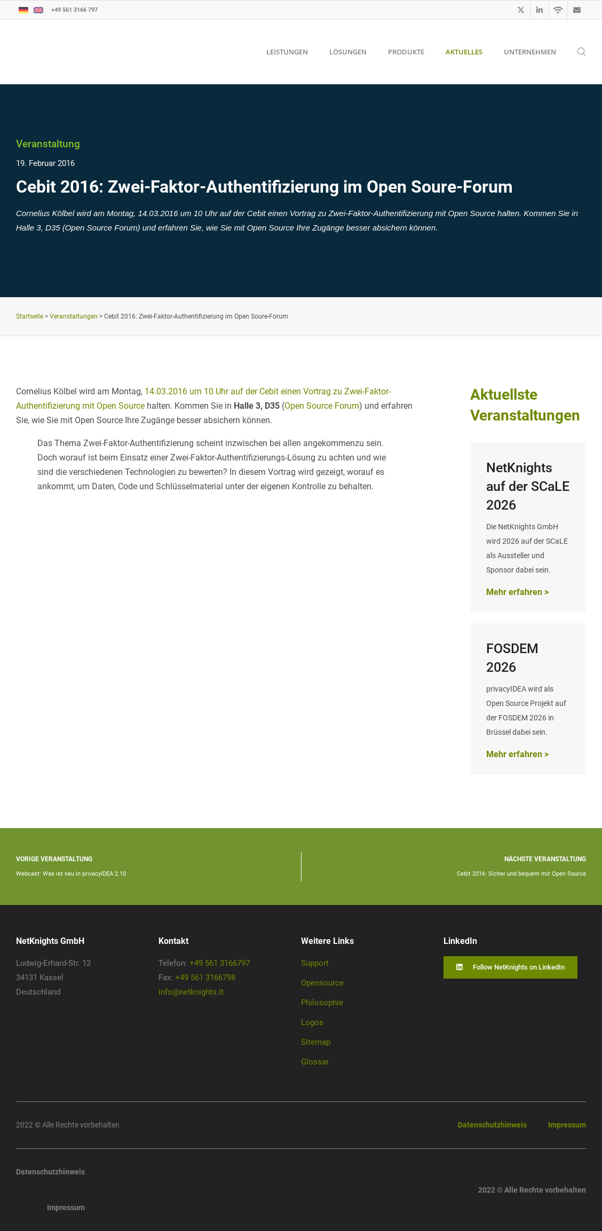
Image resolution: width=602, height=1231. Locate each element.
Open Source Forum (321, 406)
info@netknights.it (191, 992)
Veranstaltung (48, 144)
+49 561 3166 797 (74, 9)
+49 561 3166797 (219, 963)
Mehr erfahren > (517, 592)
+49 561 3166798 (205, 977)
